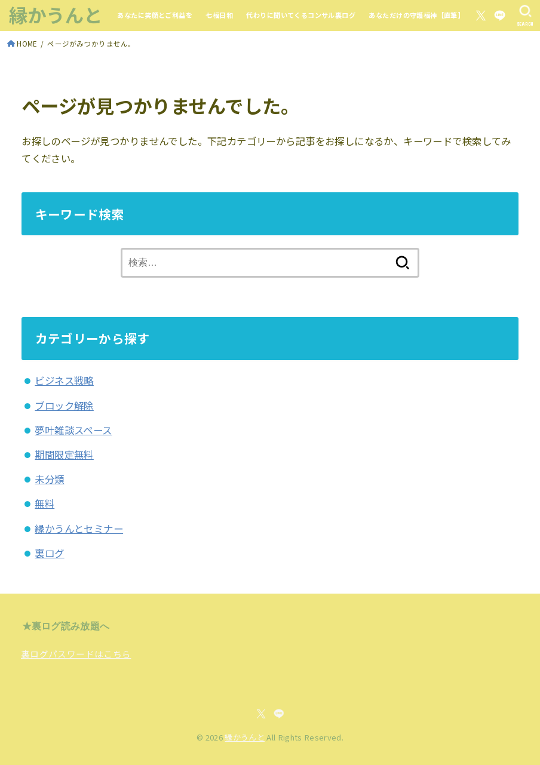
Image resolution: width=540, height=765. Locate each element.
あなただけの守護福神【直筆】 (416, 15)
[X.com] (480, 15)
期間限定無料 (64, 454)
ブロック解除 (64, 405)
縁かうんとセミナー (79, 528)
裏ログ (49, 553)
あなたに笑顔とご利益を (154, 15)
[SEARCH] (525, 15)
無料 (44, 503)
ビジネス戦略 (64, 380)
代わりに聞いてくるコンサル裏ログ (300, 15)
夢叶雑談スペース (73, 430)
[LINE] (499, 15)
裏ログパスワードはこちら (76, 653)
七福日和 (219, 15)
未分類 (49, 479)
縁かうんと (56, 14)
